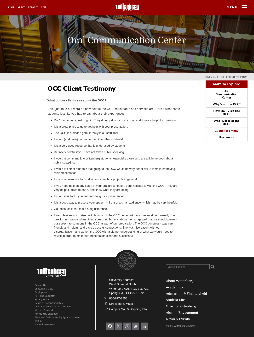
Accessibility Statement (46, 313)
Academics (174, 287)
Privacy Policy (42, 299)
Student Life (175, 300)
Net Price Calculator (45, 296)
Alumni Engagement (182, 313)
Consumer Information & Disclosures (53, 306)
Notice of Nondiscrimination (49, 303)
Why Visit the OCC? (226, 104)
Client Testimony (226, 130)
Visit (11, 7)
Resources (226, 137)
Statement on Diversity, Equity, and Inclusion (57, 317)
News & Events (178, 319)
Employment (41, 292)
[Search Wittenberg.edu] (188, 266)
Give (43, 7)
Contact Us (40, 285)
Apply (21, 7)
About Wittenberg (179, 281)
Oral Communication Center (226, 94)
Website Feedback (44, 310)
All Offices (218, 77)
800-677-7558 (118, 298)
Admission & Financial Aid (186, 294)
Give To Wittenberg (181, 306)
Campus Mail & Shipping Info (128, 309)
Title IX (38, 321)
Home (207, 77)
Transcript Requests (45, 324)
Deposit (33, 7)
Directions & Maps (44, 288)
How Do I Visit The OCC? (226, 112)
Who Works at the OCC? (227, 122)
